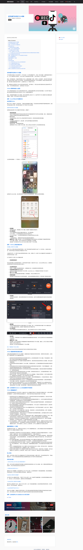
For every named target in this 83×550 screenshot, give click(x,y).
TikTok (22, 1)
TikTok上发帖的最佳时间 (16, 244)
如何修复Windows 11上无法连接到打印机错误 (21, 387)
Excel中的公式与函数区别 (16, 99)
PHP (31, 1)
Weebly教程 (51, 1)
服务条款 (47, 549)
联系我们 (43, 549)
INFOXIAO (10, 1)
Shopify (27, 1)
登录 (17, 541)
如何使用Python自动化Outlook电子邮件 (19, 494)
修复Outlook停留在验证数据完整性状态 (16, 507)
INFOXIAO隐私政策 (37, 549)
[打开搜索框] (74, 1)
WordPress (37, 1)
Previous (9, 504)
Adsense (56, 1)
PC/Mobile (45, 1)
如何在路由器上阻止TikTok (47, 507)
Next (52, 504)
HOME (18, 1)
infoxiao (9, 18)
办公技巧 (61, 1)
